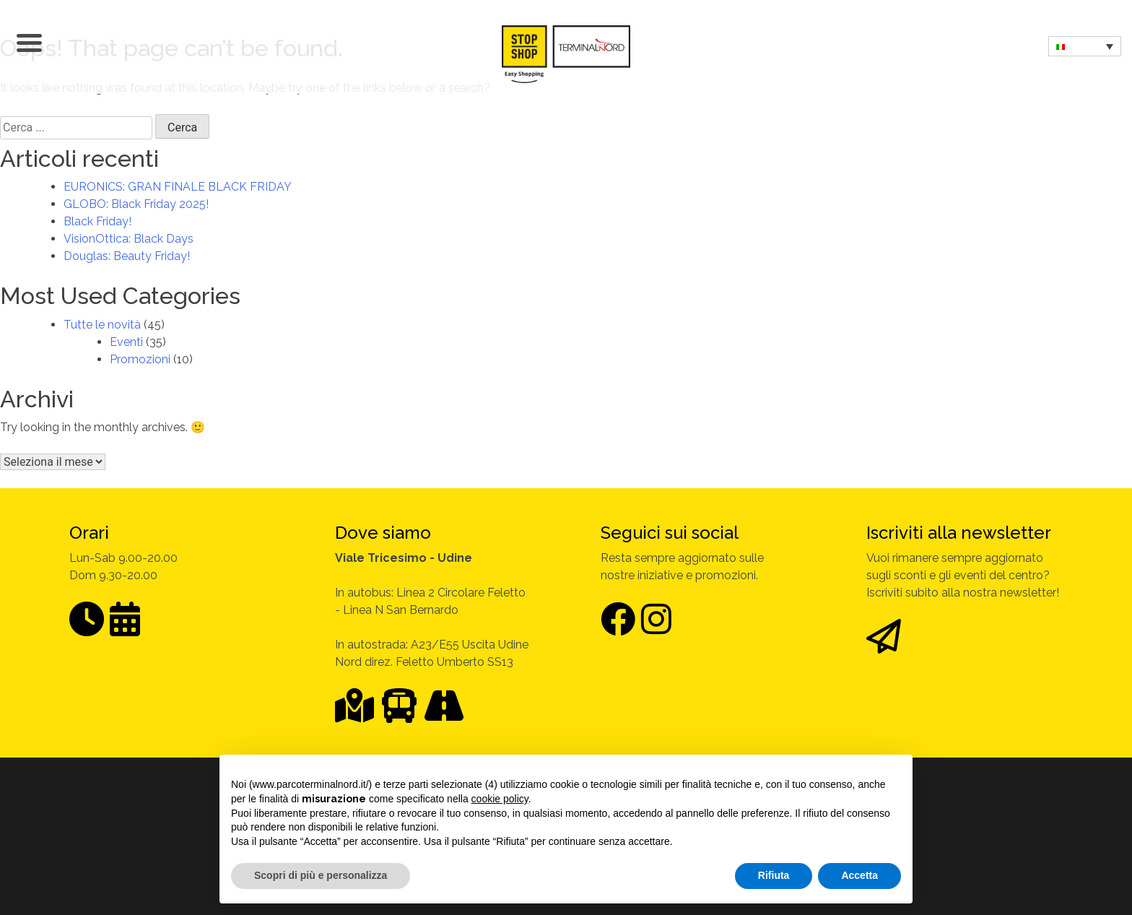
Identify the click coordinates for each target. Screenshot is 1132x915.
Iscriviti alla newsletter (958, 532)
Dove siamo (383, 532)
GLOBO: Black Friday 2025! (136, 204)
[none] (1084, 46)
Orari (89, 532)
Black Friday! (97, 221)
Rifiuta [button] (774, 875)
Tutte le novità (102, 324)
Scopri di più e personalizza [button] (320, 875)
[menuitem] (1084, 46)
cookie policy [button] (499, 799)
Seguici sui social (670, 532)
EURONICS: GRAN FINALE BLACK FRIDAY (178, 187)
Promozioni (140, 359)
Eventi (126, 342)
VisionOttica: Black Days (128, 239)
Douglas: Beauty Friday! (127, 256)
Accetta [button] (859, 875)
